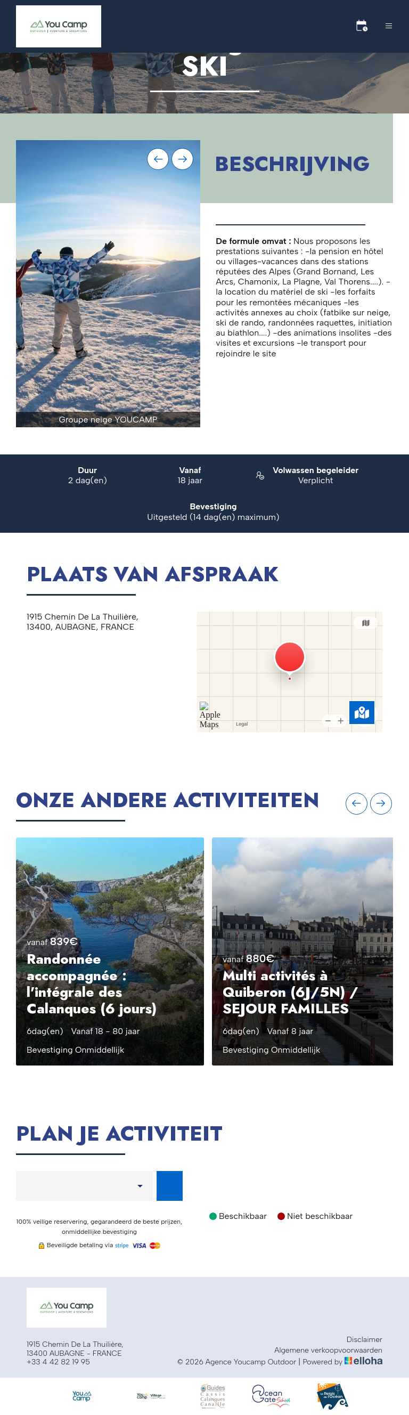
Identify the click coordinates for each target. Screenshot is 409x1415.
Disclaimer (364, 1340)
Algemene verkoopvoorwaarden (328, 1350)
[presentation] (158, 159)
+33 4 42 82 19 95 (58, 1362)
